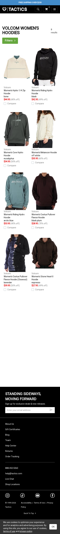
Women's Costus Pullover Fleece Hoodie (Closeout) (17, 259)
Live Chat (9, 479)
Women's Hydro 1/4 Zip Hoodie (17, 73)
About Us (9, 424)
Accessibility (26, 503)
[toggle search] (38, 9)
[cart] (46, 9)
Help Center (10, 445)
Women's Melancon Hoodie (45, 133)
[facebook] (52, 496)
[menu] (54, 9)
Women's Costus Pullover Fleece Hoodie (45, 197)
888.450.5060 (11, 468)
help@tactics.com (13, 473)
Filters (10, 40)
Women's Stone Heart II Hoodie (45, 259)
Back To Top (30, 513)
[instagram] (7, 496)
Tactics (14, 9)
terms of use (9, 531)
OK (53, 527)
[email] (30, 410)
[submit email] (51, 409)
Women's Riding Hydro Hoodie (45, 73)
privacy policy (26, 531)
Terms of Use (39, 503)
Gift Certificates (12, 429)
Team (8, 440)
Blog (7, 435)
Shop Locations (12, 484)
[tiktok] (22, 496)
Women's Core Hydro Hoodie (17, 135)
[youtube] (37, 496)
